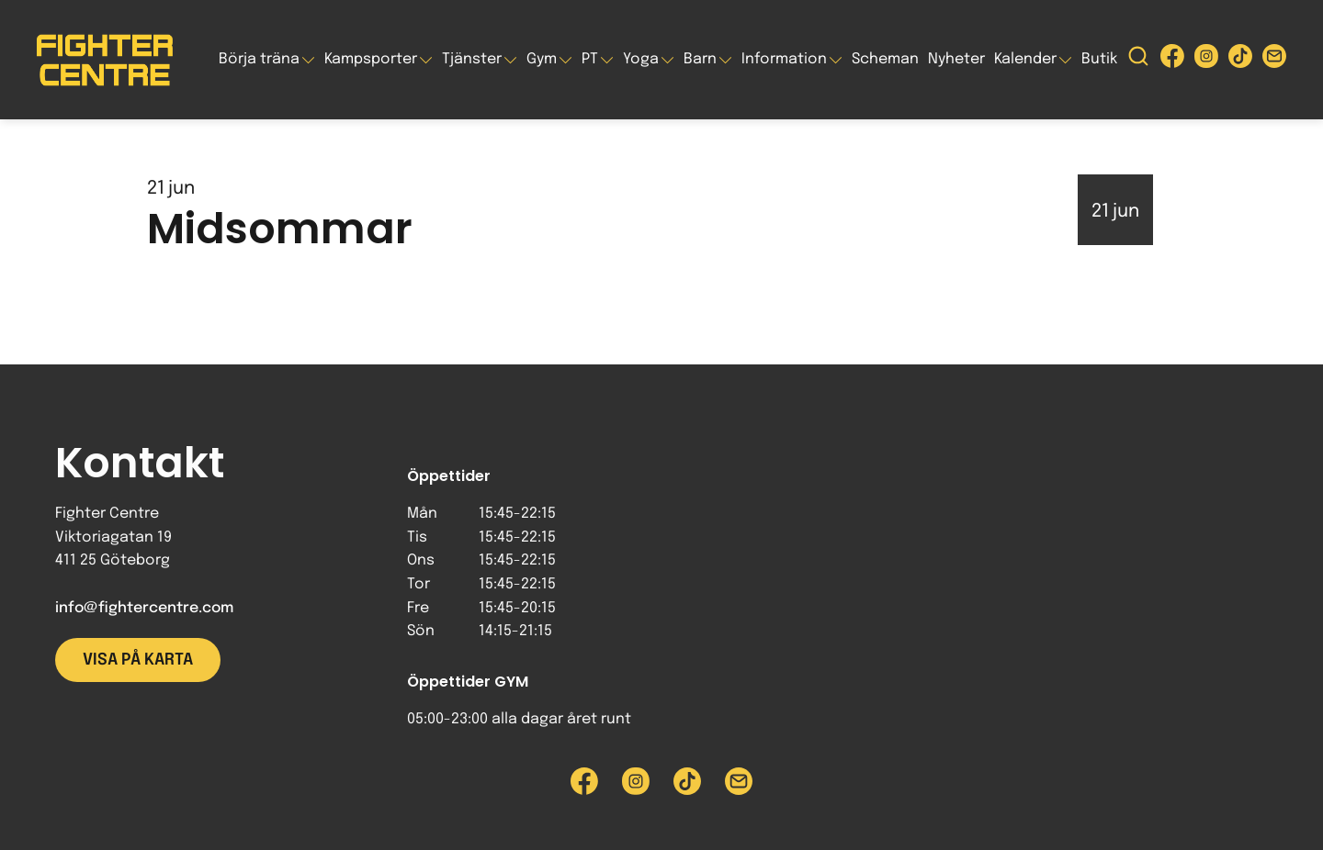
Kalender (1025, 59)
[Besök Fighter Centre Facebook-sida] (1172, 60)
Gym (541, 59)
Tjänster (472, 59)
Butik (1099, 59)
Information (784, 59)
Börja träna (259, 59)
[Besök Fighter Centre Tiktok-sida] (1240, 60)
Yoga (641, 59)
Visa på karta (138, 660)
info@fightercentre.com (144, 608)
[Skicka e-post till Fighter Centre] (1274, 60)
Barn (700, 59)
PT (590, 59)
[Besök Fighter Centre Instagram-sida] (1206, 60)
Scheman (885, 59)
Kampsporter (370, 59)
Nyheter (956, 59)
